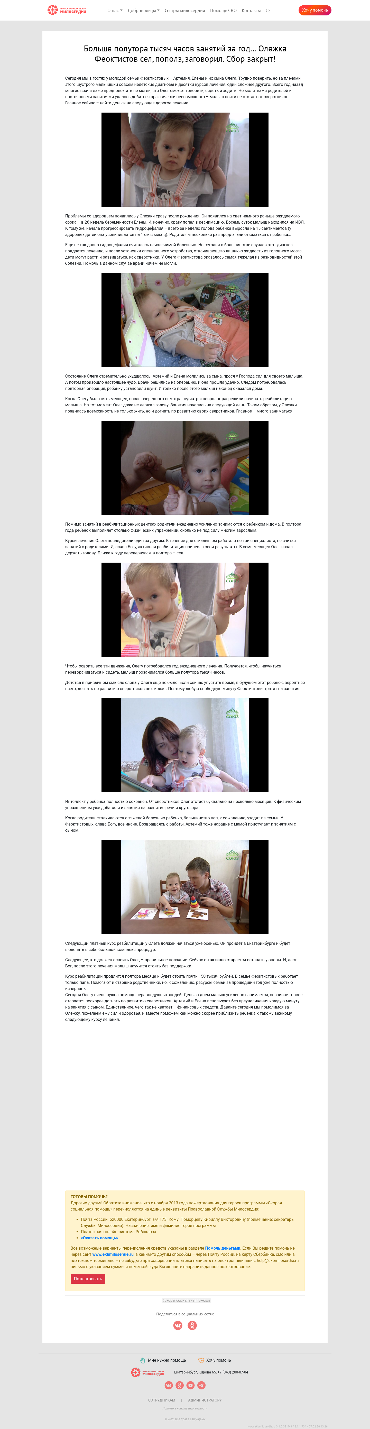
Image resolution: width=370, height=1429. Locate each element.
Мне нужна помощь (162, 1360)
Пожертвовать (88, 1278)
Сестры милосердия (185, 10)
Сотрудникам (161, 1400)
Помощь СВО (223, 10)
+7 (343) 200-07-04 (233, 1372)
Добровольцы (142, 10)
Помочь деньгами (222, 1248)
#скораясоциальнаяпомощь (186, 1300)
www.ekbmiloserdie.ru (113, 1254)
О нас (113, 10)
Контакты (251, 10)
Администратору (205, 1400)
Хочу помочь (315, 10)
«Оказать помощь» (99, 1237)
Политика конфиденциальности (185, 1408)
